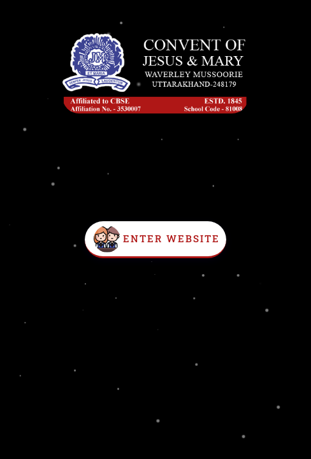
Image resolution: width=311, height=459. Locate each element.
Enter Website (171, 238)
